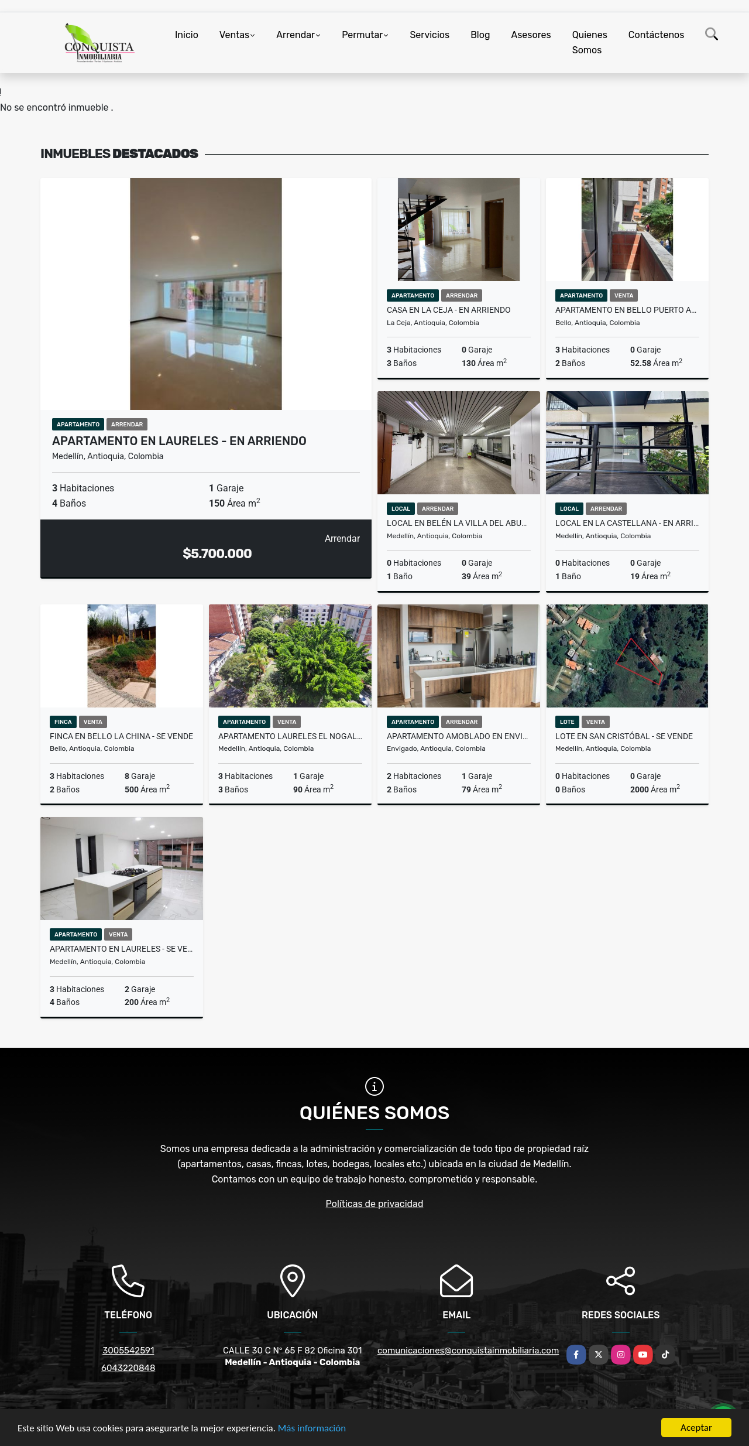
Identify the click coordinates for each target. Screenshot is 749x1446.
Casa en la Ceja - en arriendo (449, 310)
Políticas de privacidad (375, 1203)
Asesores (531, 34)
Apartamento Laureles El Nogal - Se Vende (290, 736)
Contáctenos (656, 34)
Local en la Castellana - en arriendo (627, 523)
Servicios (429, 34)
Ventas (234, 34)
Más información (312, 1429)
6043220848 (128, 1368)
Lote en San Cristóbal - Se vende (624, 736)
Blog (480, 34)
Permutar (362, 34)
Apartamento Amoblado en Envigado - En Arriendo (459, 736)
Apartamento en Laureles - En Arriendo (179, 441)
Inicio (186, 34)
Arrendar (295, 34)
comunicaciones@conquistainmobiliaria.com (468, 1350)
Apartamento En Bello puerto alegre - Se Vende (627, 310)
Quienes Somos (589, 42)
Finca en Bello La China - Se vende (121, 736)
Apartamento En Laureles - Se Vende (122, 948)
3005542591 (128, 1350)
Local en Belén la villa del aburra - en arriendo (459, 523)
